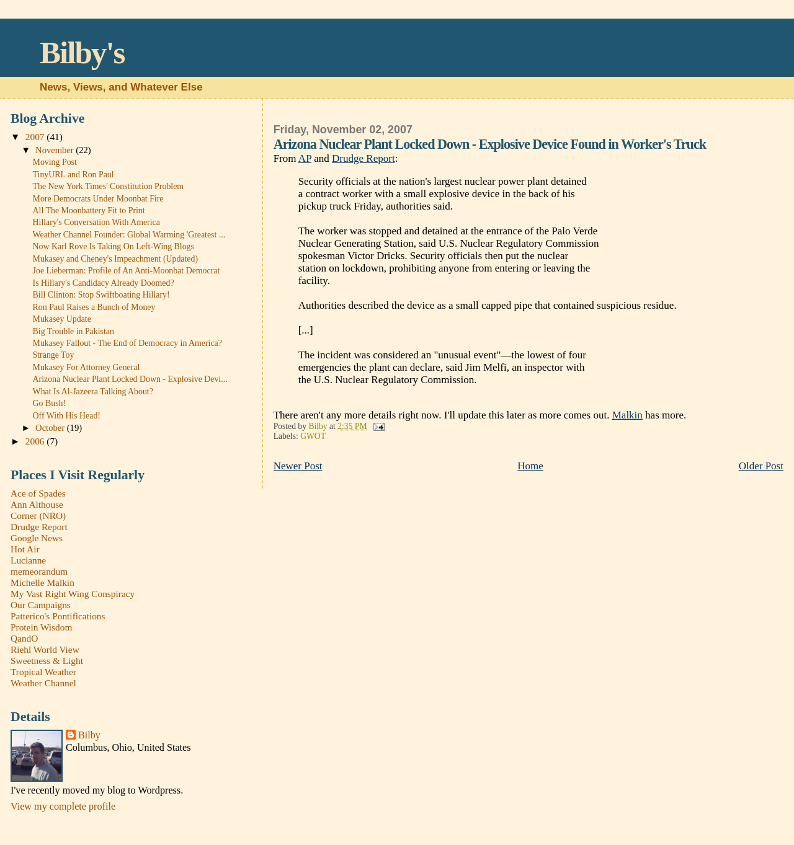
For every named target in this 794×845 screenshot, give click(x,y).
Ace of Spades (38, 493)
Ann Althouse (37, 504)
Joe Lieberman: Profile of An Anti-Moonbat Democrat (126, 270)
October (51, 428)
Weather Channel (43, 683)
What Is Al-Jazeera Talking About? (93, 391)
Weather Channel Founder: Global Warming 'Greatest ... (129, 234)
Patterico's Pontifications (58, 616)
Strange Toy (53, 355)
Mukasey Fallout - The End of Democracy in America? (127, 343)
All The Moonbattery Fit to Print (89, 210)
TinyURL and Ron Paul (73, 174)
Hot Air (25, 549)
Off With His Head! (66, 415)
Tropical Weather (43, 671)
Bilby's (82, 52)
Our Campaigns (41, 604)
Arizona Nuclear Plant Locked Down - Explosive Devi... (130, 379)
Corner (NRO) (38, 515)
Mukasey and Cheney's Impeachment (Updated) (115, 258)
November (55, 150)
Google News (37, 538)
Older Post (761, 466)
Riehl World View (45, 649)
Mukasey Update (62, 319)
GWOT (313, 436)
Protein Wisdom (41, 627)
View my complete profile (63, 806)
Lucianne (28, 560)
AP (304, 158)
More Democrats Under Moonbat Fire (98, 198)
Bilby (89, 735)
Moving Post (55, 162)
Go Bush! (49, 403)
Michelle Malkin (42, 582)
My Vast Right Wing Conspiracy (73, 593)
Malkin (627, 415)
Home (530, 466)
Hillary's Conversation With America (96, 222)
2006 (36, 441)
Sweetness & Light (47, 660)
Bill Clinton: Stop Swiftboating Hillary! (101, 294)
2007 (36, 136)
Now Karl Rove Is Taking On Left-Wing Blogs (113, 246)
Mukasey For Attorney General (86, 367)
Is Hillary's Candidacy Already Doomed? (103, 283)
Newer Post (298, 466)
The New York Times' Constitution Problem (108, 186)
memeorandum (39, 571)
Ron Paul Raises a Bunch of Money (94, 307)
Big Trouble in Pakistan (73, 331)
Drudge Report (363, 158)
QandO (24, 638)
